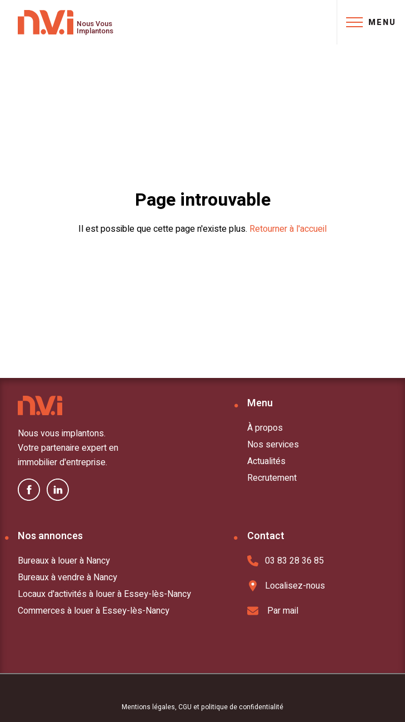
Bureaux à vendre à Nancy (67, 577)
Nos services (273, 444)
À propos (265, 428)
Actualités (266, 461)
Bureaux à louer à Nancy (64, 560)
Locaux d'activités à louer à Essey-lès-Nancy (104, 594)
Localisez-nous (286, 585)
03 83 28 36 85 (285, 560)
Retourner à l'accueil (288, 229)
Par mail (272, 611)
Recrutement (272, 478)
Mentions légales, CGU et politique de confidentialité (202, 707)
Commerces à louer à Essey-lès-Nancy (93, 611)
